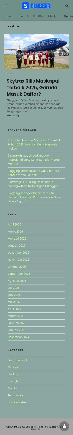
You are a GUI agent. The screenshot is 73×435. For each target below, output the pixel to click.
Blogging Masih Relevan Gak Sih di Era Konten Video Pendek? (33, 173)
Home (9, 16)
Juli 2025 (14, 288)
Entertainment (17, 360)
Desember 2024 (18, 337)
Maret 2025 (15, 316)
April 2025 (14, 309)
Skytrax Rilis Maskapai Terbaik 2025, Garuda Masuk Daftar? (33, 87)
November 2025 (18, 260)
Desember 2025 (18, 253)
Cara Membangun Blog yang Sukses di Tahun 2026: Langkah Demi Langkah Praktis (34, 144)
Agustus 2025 (17, 281)
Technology (16, 395)
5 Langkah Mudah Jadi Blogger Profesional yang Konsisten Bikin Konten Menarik (35, 160)
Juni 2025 (14, 295)
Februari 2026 (17, 239)
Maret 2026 (15, 232)
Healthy (38, 16)
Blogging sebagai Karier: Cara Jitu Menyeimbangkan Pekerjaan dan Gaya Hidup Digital (34, 197)
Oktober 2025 (17, 267)
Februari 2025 (17, 323)
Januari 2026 (16, 246)
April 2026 (14, 224)
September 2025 (19, 274)
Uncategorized (18, 402)
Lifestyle (53, 16)
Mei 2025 (14, 302)
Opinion (13, 388)
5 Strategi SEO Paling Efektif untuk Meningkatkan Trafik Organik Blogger (33, 184)
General (23, 16)
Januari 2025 (16, 330)
